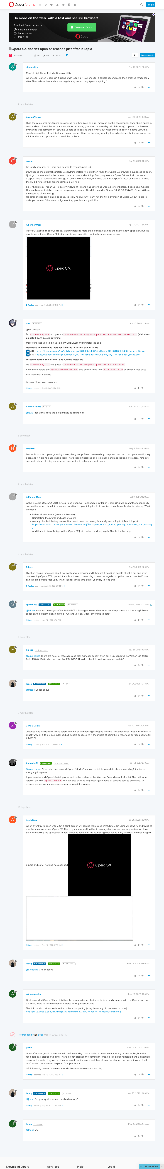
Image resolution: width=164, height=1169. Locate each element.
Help (80, 1166)
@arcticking (32, 969)
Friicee (29, 567)
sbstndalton (32, 67)
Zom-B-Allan (33, 725)
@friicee (30, 610)
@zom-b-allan (33, 769)
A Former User (33, 225)
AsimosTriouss (33, 117)
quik (28, 323)
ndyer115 (30, 448)
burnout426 (32, 763)
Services (53, 1166)
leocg (29, 684)
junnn (29, 1047)
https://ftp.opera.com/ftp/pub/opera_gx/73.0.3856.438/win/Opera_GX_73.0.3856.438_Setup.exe (88, 354)
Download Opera (84, 27)
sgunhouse (31, 604)
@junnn (67, 1093)
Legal (111, 1166)
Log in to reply (147, 55)
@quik (46, 407)
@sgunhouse (41, 650)
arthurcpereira (33, 994)
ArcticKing (31, 820)
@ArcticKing (69, 964)
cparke (29, 161)
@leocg (38, 1124)
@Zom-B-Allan (61, 763)
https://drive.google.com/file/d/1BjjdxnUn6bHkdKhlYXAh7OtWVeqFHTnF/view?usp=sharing (73, 1011)
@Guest (37, 323)
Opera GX (17, 55)
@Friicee (73, 604)
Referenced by (26, 1034)
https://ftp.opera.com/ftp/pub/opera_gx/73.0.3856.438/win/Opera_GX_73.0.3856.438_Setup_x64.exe (91, 351)
